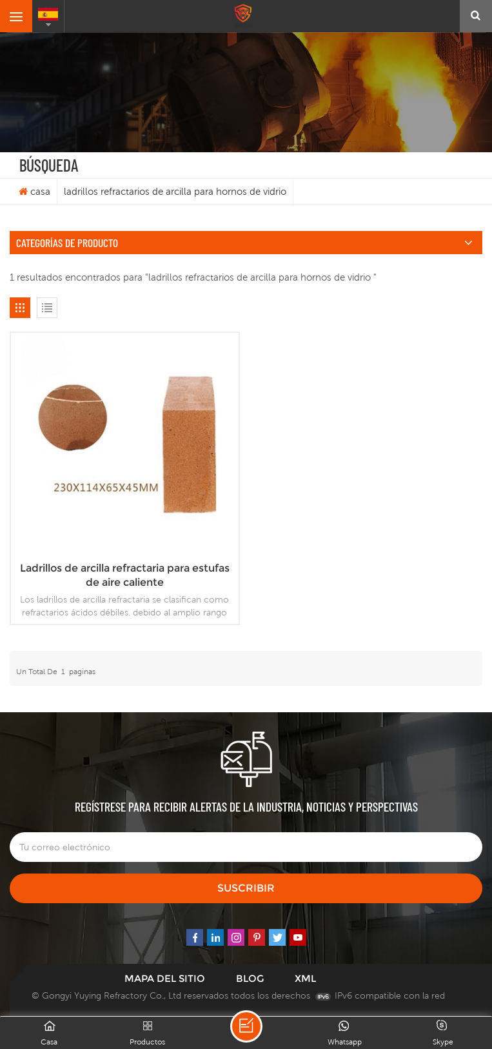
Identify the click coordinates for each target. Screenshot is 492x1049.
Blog (250, 978)
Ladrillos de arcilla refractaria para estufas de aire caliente (125, 575)
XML (305, 978)
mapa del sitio (164, 978)
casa (34, 191)
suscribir (246, 888)
